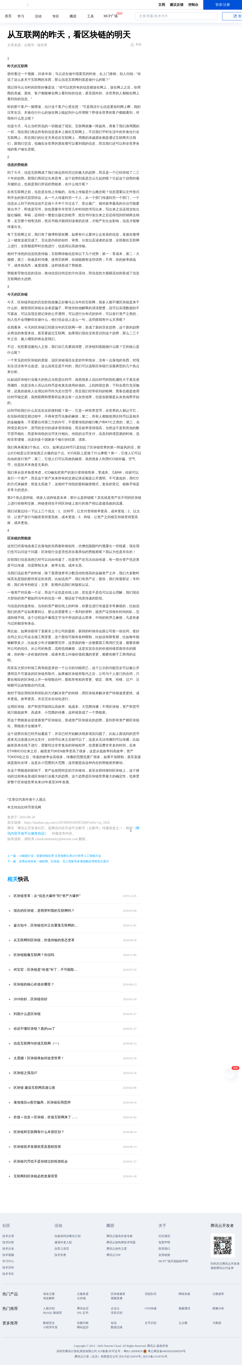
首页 (8, 16)
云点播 (183, 1323)
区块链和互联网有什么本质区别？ (39, 1132)
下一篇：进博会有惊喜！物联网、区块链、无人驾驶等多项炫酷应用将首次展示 (58, 861)
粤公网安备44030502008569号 (167, 1351)
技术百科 (8, 1267)
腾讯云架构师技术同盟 (121, 1242)
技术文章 (8, 1236)
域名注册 (49, 1294)
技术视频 (8, 1255)
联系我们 (164, 1248)
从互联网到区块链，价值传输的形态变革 (44, 940)
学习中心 (8, 1261)
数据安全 (49, 1323)
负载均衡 (83, 1323)
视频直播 (116, 1298)
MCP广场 (111, 16)
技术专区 (8, 1273)
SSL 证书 (82, 1312)
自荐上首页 (61, 1248)
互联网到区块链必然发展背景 (36, 1176)
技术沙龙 (8, 1248)
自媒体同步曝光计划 (67, 1236)
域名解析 (49, 1298)
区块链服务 (118, 1294)
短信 (114, 1323)
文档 (161, 5)
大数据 (216, 1323)
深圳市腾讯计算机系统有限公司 (76, 1351)
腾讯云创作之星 (116, 1248)
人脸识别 (49, 1308)
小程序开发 (50, 1327)
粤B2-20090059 (133, 1351)
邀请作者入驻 (63, 1242)
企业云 (115, 1308)
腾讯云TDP (113, 1255)
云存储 (81, 1298)
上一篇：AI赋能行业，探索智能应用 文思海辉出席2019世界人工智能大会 (54, 856)
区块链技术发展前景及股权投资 (37, 1147)
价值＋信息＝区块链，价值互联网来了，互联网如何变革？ (47, 1117)
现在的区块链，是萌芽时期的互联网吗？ (44, 910)
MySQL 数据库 (52, 1312)
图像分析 (218, 1308)
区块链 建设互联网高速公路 (34, 1087)
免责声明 (164, 1242)
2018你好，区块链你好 (30, 999)
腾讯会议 (83, 1308)
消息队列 (150, 1294)
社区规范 (164, 1236)
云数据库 (218, 1294)
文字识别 (150, 1323)
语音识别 (116, 1312)
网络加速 (184, 1294)
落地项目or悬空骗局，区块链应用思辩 (42, 1102)
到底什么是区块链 (27, 1014)
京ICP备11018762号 (155, 1356)
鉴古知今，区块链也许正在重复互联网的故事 (47, 925)
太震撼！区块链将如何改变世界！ (39, 1058)
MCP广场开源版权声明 (173, 1261)
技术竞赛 (60, 1255)
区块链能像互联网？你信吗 (34, 955)
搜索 (212, 16)
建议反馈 (176, 5)
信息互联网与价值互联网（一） (37, 1043)
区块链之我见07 (25, 1073)
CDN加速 (151, 1308)
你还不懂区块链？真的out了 (34, 1028)
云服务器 (83, 1294)
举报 (135, 44)
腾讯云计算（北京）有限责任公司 (96, 1356)
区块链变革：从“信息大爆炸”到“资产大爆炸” (47, 896)
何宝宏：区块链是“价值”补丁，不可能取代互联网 (47, 969)
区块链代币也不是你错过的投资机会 (41, 1161)
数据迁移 (116, 1327)
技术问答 (8, 1242)
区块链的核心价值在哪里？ (34, 984)
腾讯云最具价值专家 (119, 1236)
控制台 (193, 5)
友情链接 (164, 1255)
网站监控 (83, 1327)
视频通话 (184, 1308)
